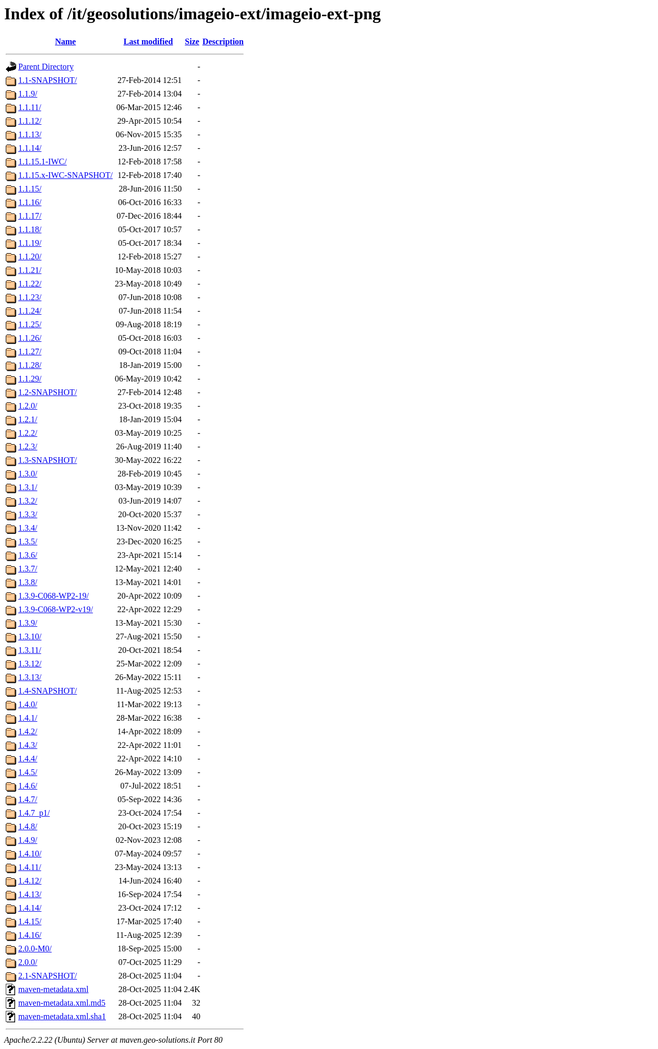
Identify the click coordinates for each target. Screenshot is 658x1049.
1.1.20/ (29, 256)
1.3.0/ (27, 473)
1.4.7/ (27, 799)
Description (223, 41)
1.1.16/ (29, 202)
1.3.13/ (29, 677)
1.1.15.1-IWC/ (42, 161)
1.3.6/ (27, 555)
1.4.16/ (29, 935)
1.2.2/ (27, 432)
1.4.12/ (29, 880)
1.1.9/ (27, 93)
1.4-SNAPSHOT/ (47, 690)
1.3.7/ (27, 568)
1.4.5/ (27, 772)
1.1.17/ (29, 215)
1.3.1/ (27, 487)
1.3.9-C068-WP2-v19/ (55, 609)
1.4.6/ (27, 785)
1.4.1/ (27, 717)
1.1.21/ (29, 270)
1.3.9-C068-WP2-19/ (53, 595)
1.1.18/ (29, 229)
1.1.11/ (29, 107)
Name (65, 41)
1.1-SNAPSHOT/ (47, 80)
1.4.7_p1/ (34, 812)
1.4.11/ (29, 867)
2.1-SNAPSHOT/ (47, 975)
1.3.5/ (27, 541)
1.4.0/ (27, 704)
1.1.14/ (29, 148)
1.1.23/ (29, 297)
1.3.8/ (27, 582)
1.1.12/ (29, 120)
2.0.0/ (27, 962)
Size (192, 41)
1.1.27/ (29, 351)
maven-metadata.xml (53, 989)
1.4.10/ (29, 853)
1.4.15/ (29, 921)
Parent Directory (46, 66)
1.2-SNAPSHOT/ (47, 392)
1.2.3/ (27, 446)
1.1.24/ (29, 310)
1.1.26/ (29, 337)
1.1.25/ (29, 324)
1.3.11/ (29, 650)
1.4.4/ (27, 758)
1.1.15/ (29, 188)
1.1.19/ (29, 243)
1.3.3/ (27, 514)
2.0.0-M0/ (35, 948)
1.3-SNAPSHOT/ (47, 460)
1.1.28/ (29, 365)
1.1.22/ (29, 283)
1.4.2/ (27, 731)
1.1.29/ (29, 378)
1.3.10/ (29, 636)
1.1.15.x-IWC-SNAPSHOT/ (65, 175)
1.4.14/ (29, 907)
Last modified (148, 41)
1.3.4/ (27, 527)
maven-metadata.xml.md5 (61, 1002)
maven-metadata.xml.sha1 (62, 1016)
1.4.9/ (27, 840)
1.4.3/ (27, 745)
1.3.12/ (29, 663)
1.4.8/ (27, 826)
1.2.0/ (27, 405)
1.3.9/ (27, 622)
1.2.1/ (27, 419)
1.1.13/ (29, 134)
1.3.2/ (27, 500)
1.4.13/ (29, 894)
